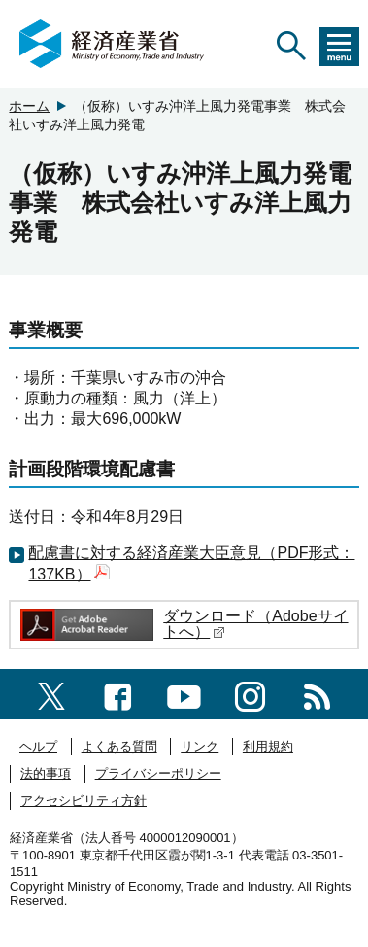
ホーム (29, 106)
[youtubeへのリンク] (184, 693)
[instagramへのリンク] (250, 693)
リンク (199, 746)
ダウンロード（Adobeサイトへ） (255, 624)
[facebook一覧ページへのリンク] (118, 693)
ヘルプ (38, 746)
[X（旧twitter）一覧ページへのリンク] (51, 694)
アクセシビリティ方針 (83, 800)
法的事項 (45, 773)
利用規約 (268, 746)
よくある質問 (119, 746)
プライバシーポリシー (158, 773)
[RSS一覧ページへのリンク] (317, 693)
